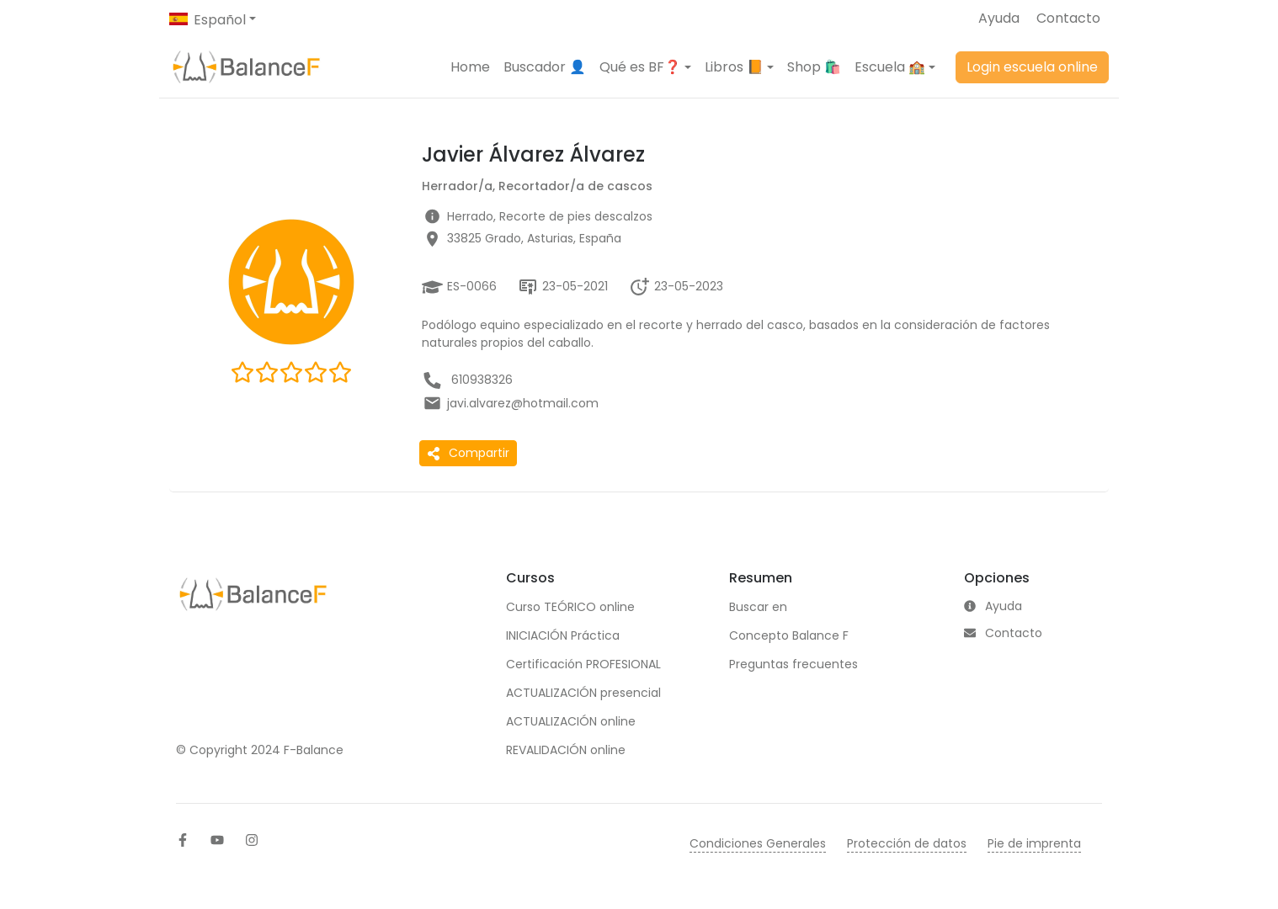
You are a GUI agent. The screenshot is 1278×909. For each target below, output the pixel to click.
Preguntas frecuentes (793, 664)
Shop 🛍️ (814, 67)
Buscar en (758, 606)
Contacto (1068, 18)
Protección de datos (906, 843)
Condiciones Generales (758, 843)
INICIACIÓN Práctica (563, 635)
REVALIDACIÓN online (566, 750)
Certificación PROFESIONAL (583, 664)
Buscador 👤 (544, 67)
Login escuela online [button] (1032, 67)
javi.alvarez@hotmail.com (523, 403)
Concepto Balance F (789, 635)
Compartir (468, 452)
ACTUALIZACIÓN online (571, 721)
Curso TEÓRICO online (570, 606)
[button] (645, 67)
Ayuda (999, 18)
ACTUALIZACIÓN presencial (583, 692)
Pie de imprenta (1034, 843)
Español (220, 19)
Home (470, 67)
